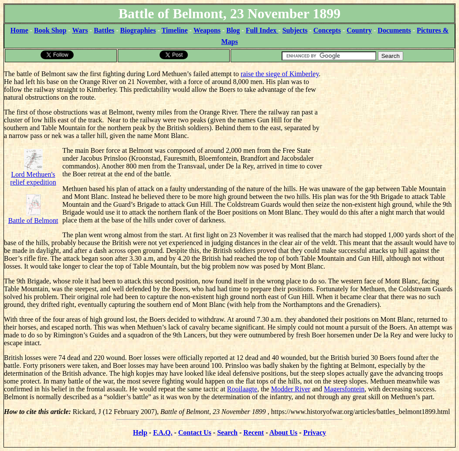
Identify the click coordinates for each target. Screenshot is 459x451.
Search (227, 432)
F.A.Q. (162, 432)
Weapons (207, 30)
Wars (80, 30)
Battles (104, 30)
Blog (233, 30)
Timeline (174, 30)
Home (19, 30)
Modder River (290, 389)
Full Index (262, 30)
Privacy (314, 432)
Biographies (138, 30)
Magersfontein (344, 389)
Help (140, 432)
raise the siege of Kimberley (280, 73)
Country (359, 30)
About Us (283, 432)
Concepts (327, 30)
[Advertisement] (389, 117)
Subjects (295, 30)
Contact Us (194, 432)
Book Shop (50, 30)
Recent (253, 432)
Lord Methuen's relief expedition (33, 170)
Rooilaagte (242, 389)
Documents (394, 30)
